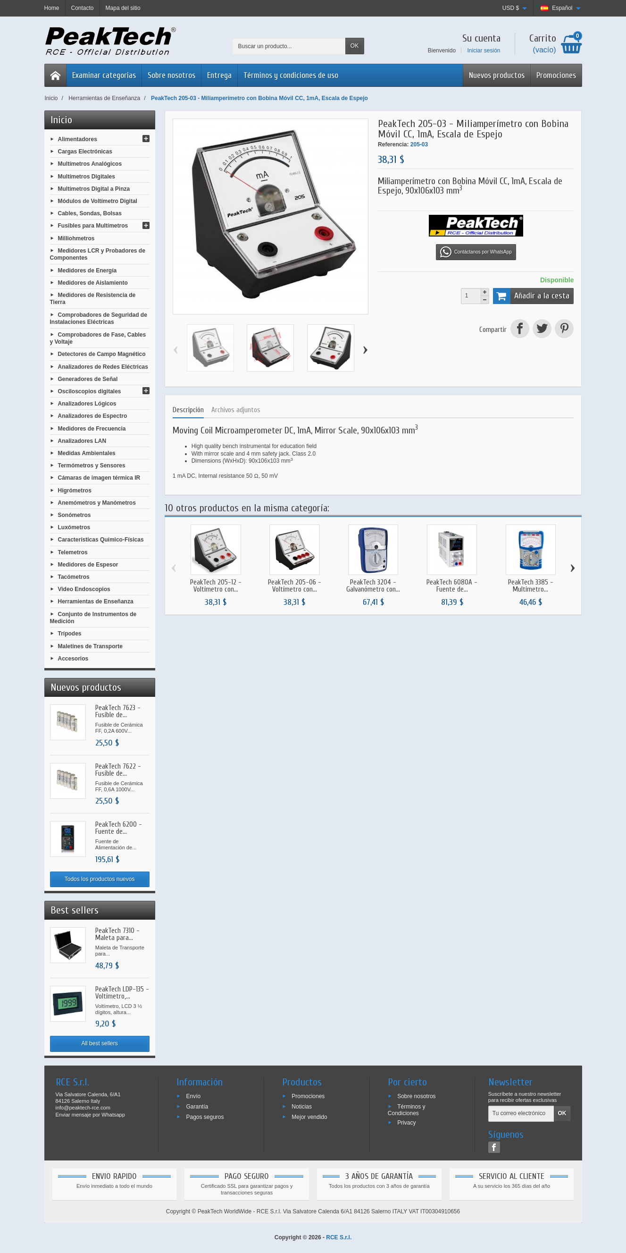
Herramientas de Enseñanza (96, 601)
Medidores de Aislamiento (93, 282)
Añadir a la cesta (531, 296)
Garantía (197, 1106)
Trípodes (70, 633)
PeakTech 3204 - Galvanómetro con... (373, 585)
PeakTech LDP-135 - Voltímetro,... (122, 992)
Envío (193, 1096)
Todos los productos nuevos (100, 879)
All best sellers (99, 1043)
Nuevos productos (497, 75)
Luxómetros (74, 527)
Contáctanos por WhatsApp (476, 252)
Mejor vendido (309, 1116)
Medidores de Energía (87, 270)
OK (355, 45)
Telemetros (73, 552)
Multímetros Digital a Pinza (94, 188)
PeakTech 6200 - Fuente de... (118, 828)
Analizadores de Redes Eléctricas (103, 366)
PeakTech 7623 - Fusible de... (118, 711)
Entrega (219, 75)
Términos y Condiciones (407, 1110)
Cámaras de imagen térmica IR (99, 477)
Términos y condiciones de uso (290, 75)
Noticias (302, 1106)
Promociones (556, 75)
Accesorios (73, 658)
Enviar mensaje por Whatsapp (90, 1115)
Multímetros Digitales (86, 176)
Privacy (406, 1122)
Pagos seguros (205, 1116)
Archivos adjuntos (235, 410)
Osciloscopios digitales (89, 391)
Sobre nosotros (171, 75)
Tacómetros (74, 577)
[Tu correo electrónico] (521, 1114)
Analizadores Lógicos (87, 403)
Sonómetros (74, 515)
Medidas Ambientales (87, 453)
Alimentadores (77, 139)
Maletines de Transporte (90, 646)
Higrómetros (75, 490)
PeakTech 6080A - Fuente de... (451, 585)
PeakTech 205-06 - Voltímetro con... (294, 585)
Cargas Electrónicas (85, 151)
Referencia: (393, 144)
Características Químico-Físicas (101, 539)
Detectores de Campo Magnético (102, 354)
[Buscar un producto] (289, 46)
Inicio (61, 120)
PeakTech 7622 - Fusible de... (118, 770)
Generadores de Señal (88, 378)
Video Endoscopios (84, 589)
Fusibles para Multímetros (93, 225)
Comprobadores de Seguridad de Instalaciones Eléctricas (98, 318)
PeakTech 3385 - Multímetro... (530, 585)
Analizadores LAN (82, 440)
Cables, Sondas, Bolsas (90, 213)
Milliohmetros (76, 238)
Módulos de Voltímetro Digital (97, 201)
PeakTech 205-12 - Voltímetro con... (216, 585)
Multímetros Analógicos (90, 164)
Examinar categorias (104, 75)
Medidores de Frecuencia (92, 428)
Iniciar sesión (483, 50)
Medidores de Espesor (88, 564)
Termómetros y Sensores (91, 465)
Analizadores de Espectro (92, 416)
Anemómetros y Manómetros (97, 502)
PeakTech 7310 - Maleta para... (117, 934)
